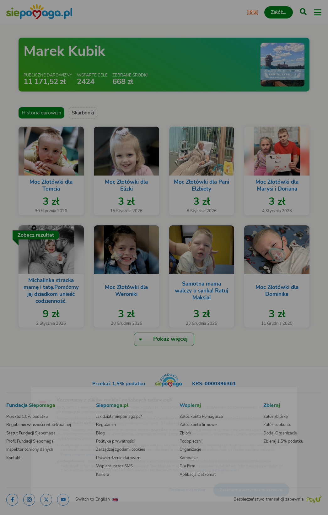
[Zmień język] (17, 391)
